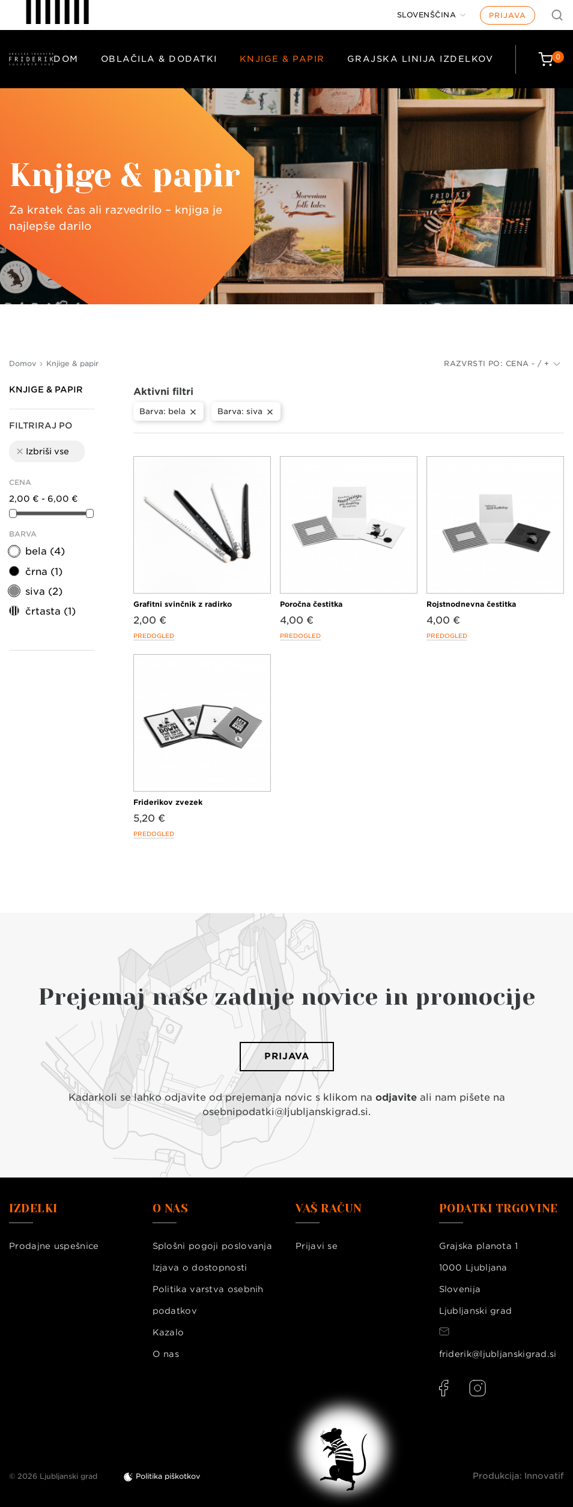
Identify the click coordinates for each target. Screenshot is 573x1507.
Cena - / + (533, 363)
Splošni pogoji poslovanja (213, 1246)
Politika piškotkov (168, 1476)
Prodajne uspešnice (54, 1246)
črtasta (50, 611)
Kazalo (168, 1332)
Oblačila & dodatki (159, 59)
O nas (166, 1354)
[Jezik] (431, 15)
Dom (66, 59)
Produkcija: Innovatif (518, 1476)
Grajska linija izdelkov (420, 59)
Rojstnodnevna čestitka (471, 604)
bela (45, 551)
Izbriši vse (42, 451)
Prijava (507, 15)
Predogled (153, 635)
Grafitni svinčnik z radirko (182, 604)
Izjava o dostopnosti (200, 1267)
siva (43, 591)
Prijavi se (317, 1246)
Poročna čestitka (311, 604)
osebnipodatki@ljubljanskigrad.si (285, 1111)
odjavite (396, 1097)
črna (43, 571)
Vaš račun (329, 1208)
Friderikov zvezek (167, 802)
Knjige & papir (282, 59)
